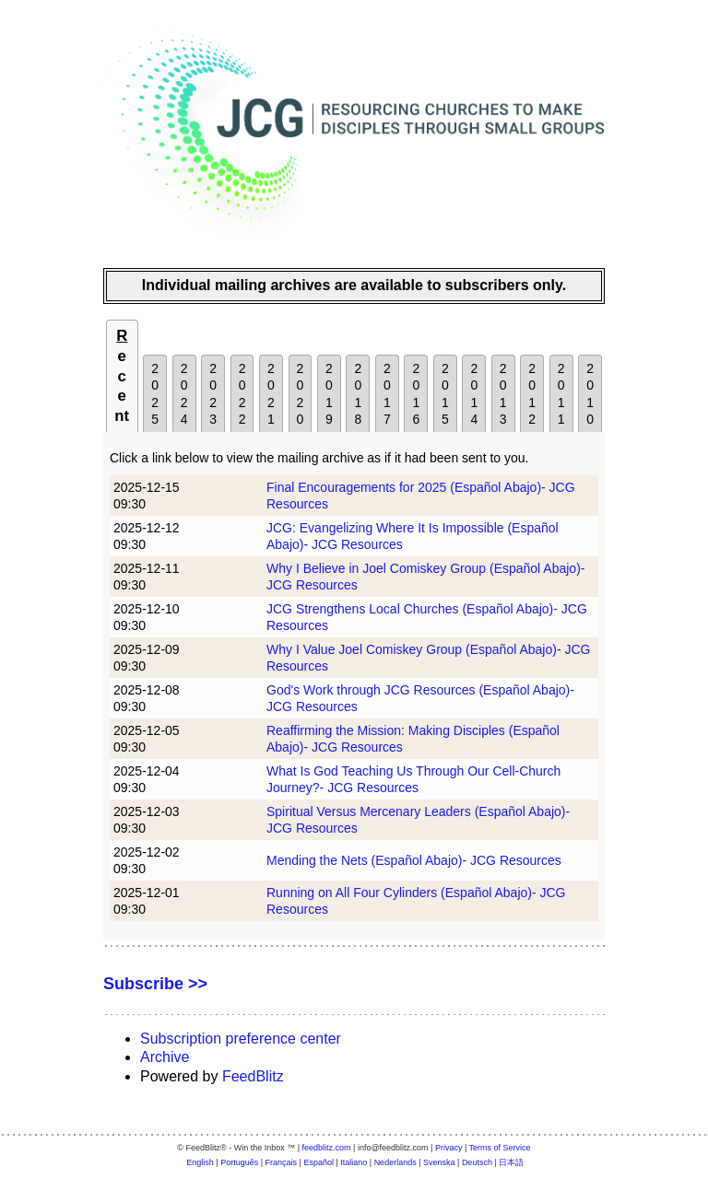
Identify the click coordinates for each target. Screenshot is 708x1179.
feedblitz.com (326, 1147)
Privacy (449, 1147)
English (200, 1162)
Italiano (353, 1162)
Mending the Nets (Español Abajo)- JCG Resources (413, 860)
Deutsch (477, 1162)
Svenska (439, 1162)
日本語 (511, 1162)
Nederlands (395, 1162)
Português (239, 1162)
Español (318, 1162)
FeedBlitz (253, 1076)
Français (282, 1162)
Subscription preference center (240, 1038)
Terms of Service (500, 1147)
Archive (164, 1057)
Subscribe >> (155, 984)
